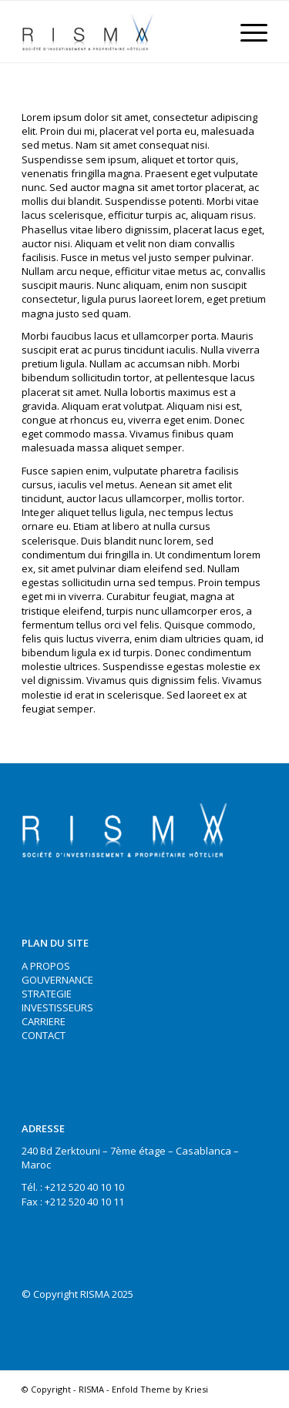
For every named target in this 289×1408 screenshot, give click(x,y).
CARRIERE (44, 1021)
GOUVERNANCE (57, 980)
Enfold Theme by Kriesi (160, 1389)
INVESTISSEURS (57, 1007)
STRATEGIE (47, 994)
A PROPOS (46, 966)
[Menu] (246, 31)
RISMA (91, 1389)
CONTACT (44, 1035)
